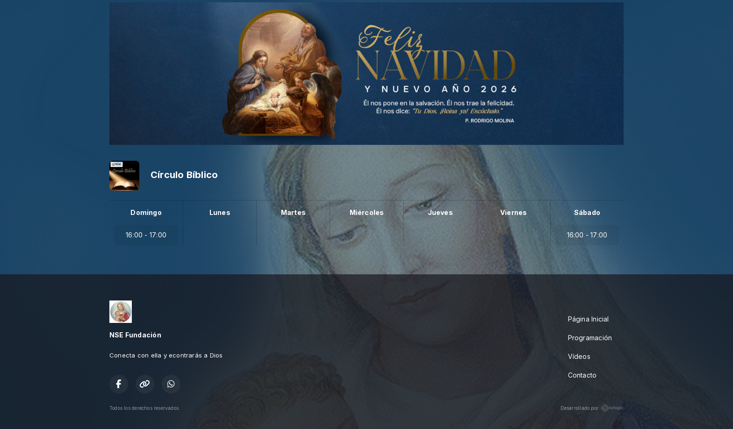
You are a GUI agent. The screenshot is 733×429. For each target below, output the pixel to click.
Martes (293, 212)
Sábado (587, 212)
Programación (590, 338)
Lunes (219, 212)
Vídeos (579, 356)
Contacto (582, 375)
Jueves (440, 212)
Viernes (513, 212)
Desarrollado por (592, 408)
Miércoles (367, 212)
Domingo (145, 212)
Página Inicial (588, 319)
